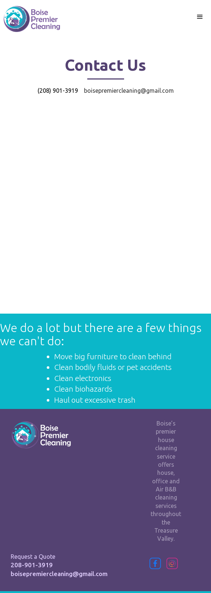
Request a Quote (33, 556)
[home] (30, 19)
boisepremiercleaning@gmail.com (59, 573)
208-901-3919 (32, 564)
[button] (200, 17)
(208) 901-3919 (58, 90)
